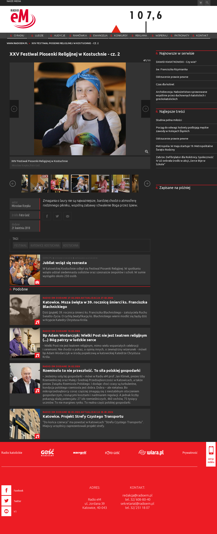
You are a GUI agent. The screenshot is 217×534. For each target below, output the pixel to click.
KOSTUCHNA (70, 245)
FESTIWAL (20, 245)
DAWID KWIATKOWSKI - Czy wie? (176, 61)
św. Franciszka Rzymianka (172, 69)
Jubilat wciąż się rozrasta (65, 262)
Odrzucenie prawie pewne (172, 76)
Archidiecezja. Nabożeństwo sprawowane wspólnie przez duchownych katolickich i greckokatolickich (181, 95)
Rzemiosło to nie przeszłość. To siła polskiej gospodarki (91, 370)
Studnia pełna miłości (169, 120)
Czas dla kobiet (165, 84)
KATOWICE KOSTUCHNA (45, 245)
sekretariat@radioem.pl (137, 503)
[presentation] (20, 516)
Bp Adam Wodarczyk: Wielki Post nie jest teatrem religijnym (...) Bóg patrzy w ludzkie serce (95, 337)
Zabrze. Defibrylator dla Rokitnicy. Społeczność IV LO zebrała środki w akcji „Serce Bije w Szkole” (184, 161)
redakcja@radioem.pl (137, 495)
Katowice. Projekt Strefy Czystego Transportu (83, 416)
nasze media (14, 1)
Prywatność (190, 452)
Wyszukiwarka (207, 3)
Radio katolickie (11, 452)
